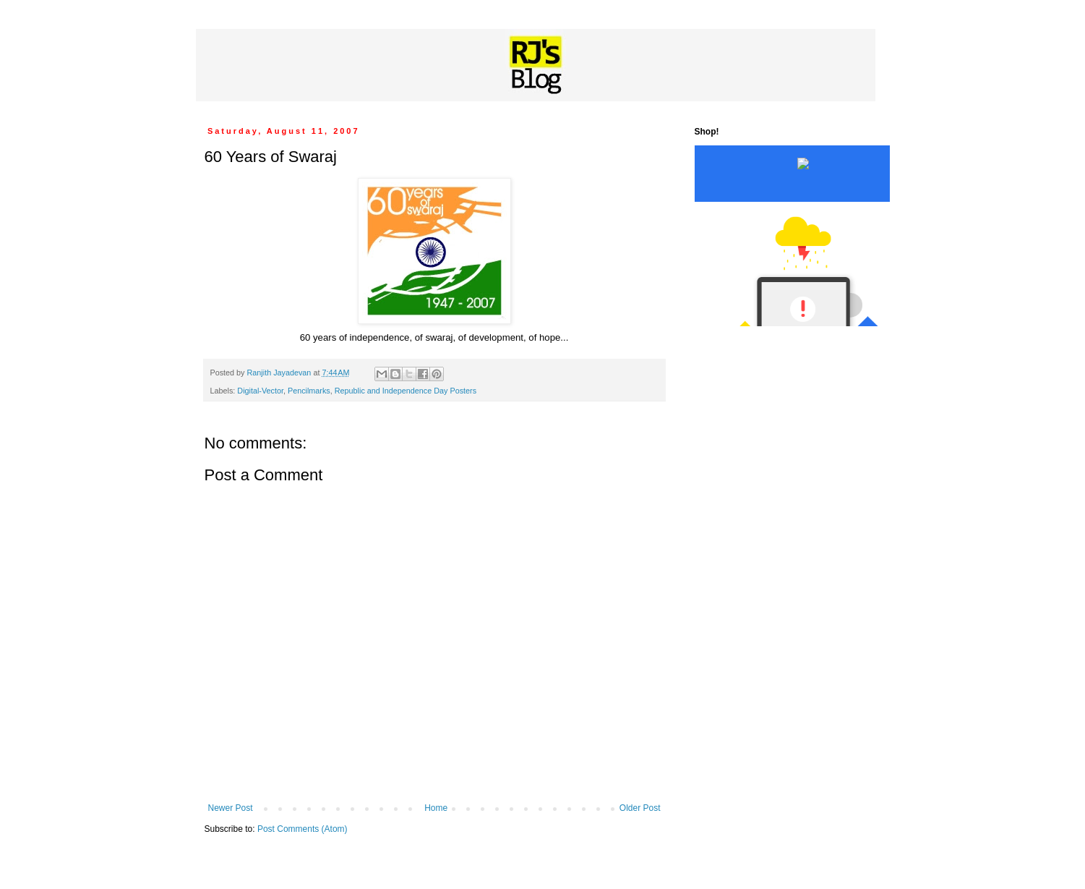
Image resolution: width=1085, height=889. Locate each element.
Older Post (640, 808)
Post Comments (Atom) (302, 829)
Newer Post (230, 808)
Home (435, 808)
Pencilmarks (309, 390)
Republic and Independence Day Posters (405, 390)
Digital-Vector (260, 390)
